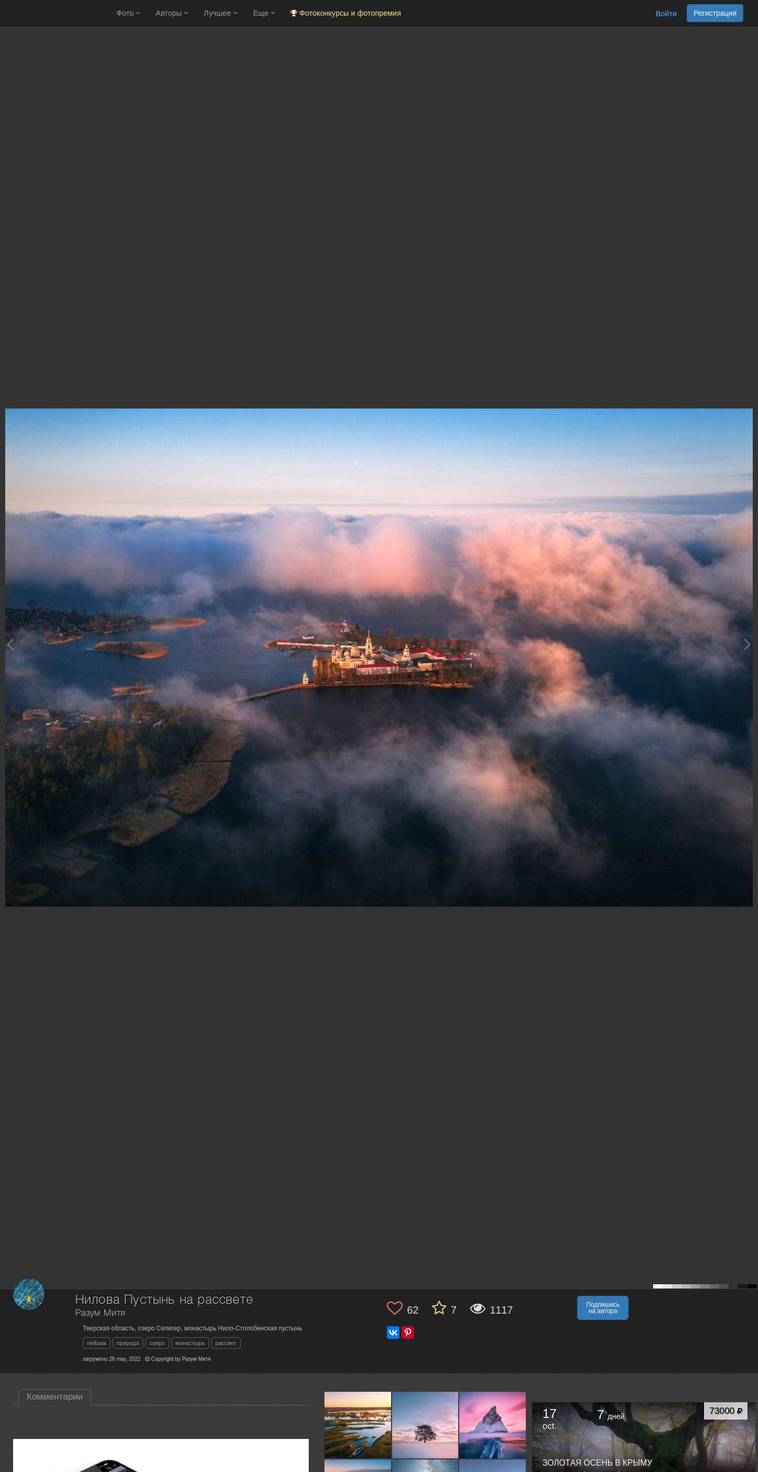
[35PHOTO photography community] (57, 13)
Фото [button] (128, 13)
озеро (157, 1343)
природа (128, 1343)
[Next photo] (747, 644)
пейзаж (96, 1343)
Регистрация (715, 13)
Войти (666, 13)
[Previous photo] (10, 644)
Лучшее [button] (220, 13)
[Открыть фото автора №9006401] (425, 1424)
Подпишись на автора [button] (603, 1308)
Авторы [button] (172, 13)
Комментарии (55, 1397)
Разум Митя (100, 1313)
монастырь (190, 1343)
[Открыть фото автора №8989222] (492, 1424)
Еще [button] (264, 13)
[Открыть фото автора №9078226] (358, 1424)
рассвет (225, 1343)
